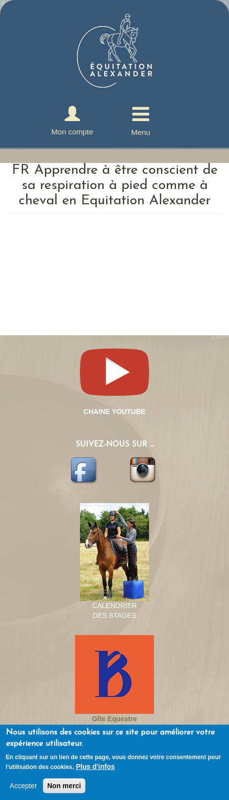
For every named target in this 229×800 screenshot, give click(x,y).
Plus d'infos (95, 766)
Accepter (23, 786)
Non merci (64, 786)
